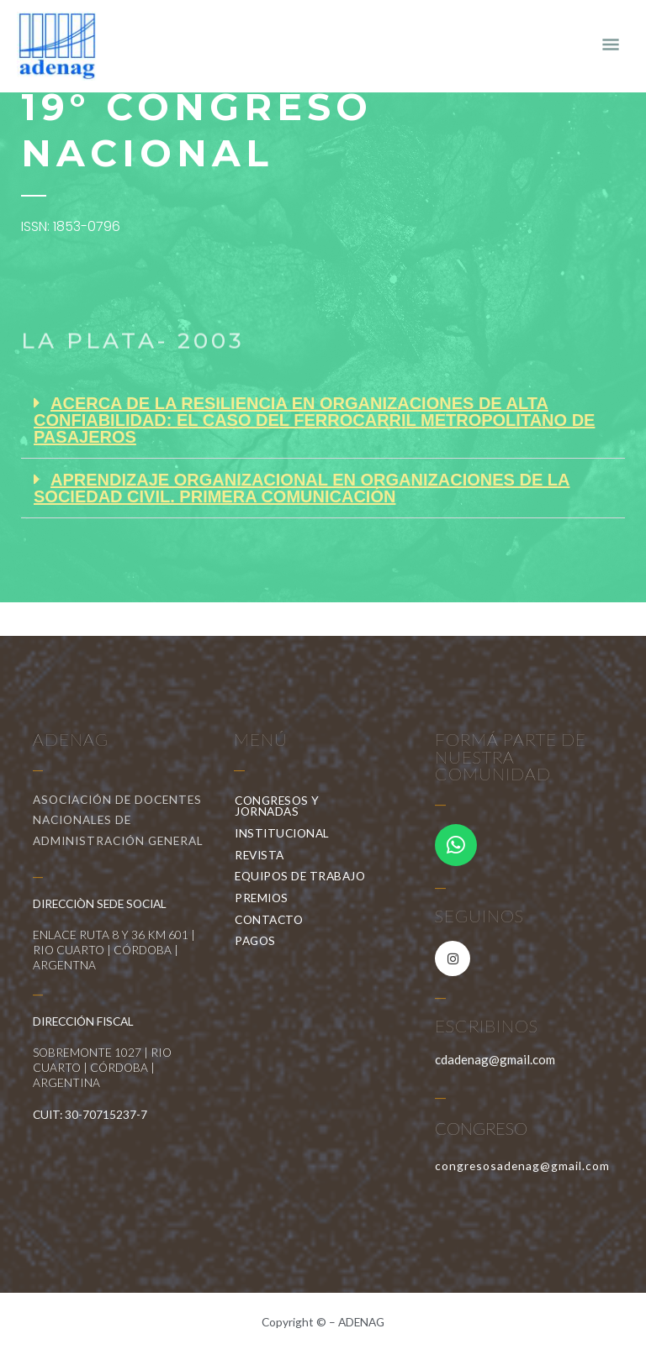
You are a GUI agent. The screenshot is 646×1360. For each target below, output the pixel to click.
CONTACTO (269, 919)
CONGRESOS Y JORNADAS (306, 806)
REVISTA (264, 855)
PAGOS (255, 940)
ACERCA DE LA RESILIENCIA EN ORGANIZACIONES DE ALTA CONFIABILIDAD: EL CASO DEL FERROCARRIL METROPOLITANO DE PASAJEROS (314, 420)
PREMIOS (266, 898)
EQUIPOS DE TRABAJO (304, 876)
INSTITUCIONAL (286, 833)
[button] (323, 420)
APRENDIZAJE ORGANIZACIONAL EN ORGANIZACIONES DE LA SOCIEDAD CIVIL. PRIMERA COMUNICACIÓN (301, 488)
